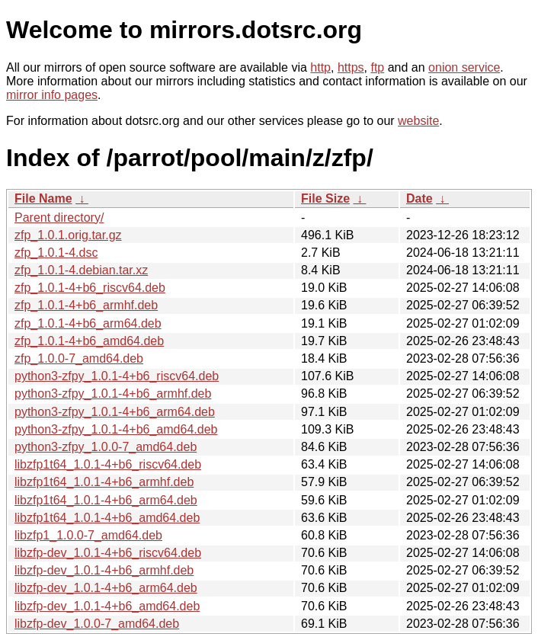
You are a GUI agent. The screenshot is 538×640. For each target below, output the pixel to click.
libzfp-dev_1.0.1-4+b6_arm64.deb (105, 587)
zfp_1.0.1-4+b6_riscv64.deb (89, 287)
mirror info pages (52, 94)
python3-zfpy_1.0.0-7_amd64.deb (105, 446)
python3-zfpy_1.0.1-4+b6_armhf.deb (112, 393)
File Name (43, 198)
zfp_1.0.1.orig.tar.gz (68, 235)
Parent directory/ (59, 217)
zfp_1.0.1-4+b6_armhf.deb (86, 305)
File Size (325, 198)
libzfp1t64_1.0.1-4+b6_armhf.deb (104, 481)
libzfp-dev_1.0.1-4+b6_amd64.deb (107, 606)
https (351, 67)
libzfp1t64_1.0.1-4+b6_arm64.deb (105, 500)
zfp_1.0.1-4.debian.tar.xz (81, 270)
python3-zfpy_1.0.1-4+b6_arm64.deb (114, 411)
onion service (464, 67)
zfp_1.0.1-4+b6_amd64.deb (89, 340)
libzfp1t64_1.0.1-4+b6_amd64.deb (107, 517)
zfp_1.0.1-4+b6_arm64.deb (88, 323)
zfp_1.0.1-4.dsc (56, 252)
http (320, 67)
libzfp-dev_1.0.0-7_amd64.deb (96, 623)
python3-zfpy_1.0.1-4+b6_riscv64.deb (116, 376)
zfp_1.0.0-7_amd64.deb (78, 358)
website (418, 120)
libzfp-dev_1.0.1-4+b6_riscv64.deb (107, 552)
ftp (377, 67)
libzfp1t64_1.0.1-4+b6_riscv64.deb (107, 464)
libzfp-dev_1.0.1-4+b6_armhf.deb (104, 570)
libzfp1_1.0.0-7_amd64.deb (88, 535)
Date (419, 198)
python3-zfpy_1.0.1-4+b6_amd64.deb (115, 429)
